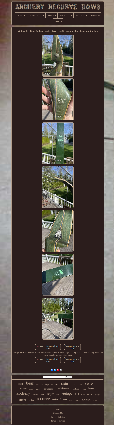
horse (71, 400)
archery (23, 393)
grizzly (97, 394)
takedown (59, 399)
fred (77, 394)
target (50, 393)
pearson (31, 389)
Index (57, 409)
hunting (76, 383)
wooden (55, 384)
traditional (63, 388)
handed (77, 400)
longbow (86, 399)
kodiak (89, 383)
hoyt (47, 384)
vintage (67, 393)
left (57, 394)
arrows (22, 399)
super (95, 400)
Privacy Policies (58, 417)
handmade (48, 389)
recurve (43, 398)
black (21, 383)
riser (23, 388)
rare (83, 394)
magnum (35, 394)
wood (89, 394)
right (64, 383)
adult (42, 394)
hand (92, 388)
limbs (76, 388)
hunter (38, 389)
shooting (39, 384)
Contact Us (58, 413)
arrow (84, 389)
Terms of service (58, 421)
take (97, 385)
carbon (31, 400)
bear (30, 383)
